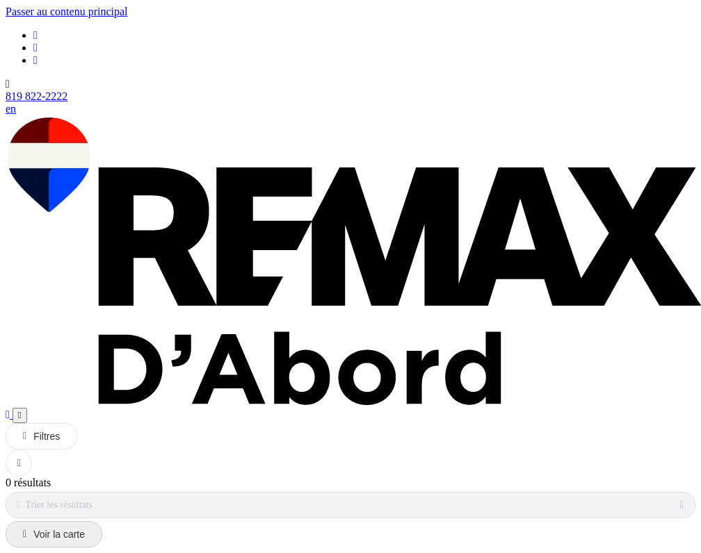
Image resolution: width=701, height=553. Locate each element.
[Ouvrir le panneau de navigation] (20, 415)
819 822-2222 (36, 96)
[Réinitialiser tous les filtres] (19, 463)
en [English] (11, 109)
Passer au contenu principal (67, 11)
